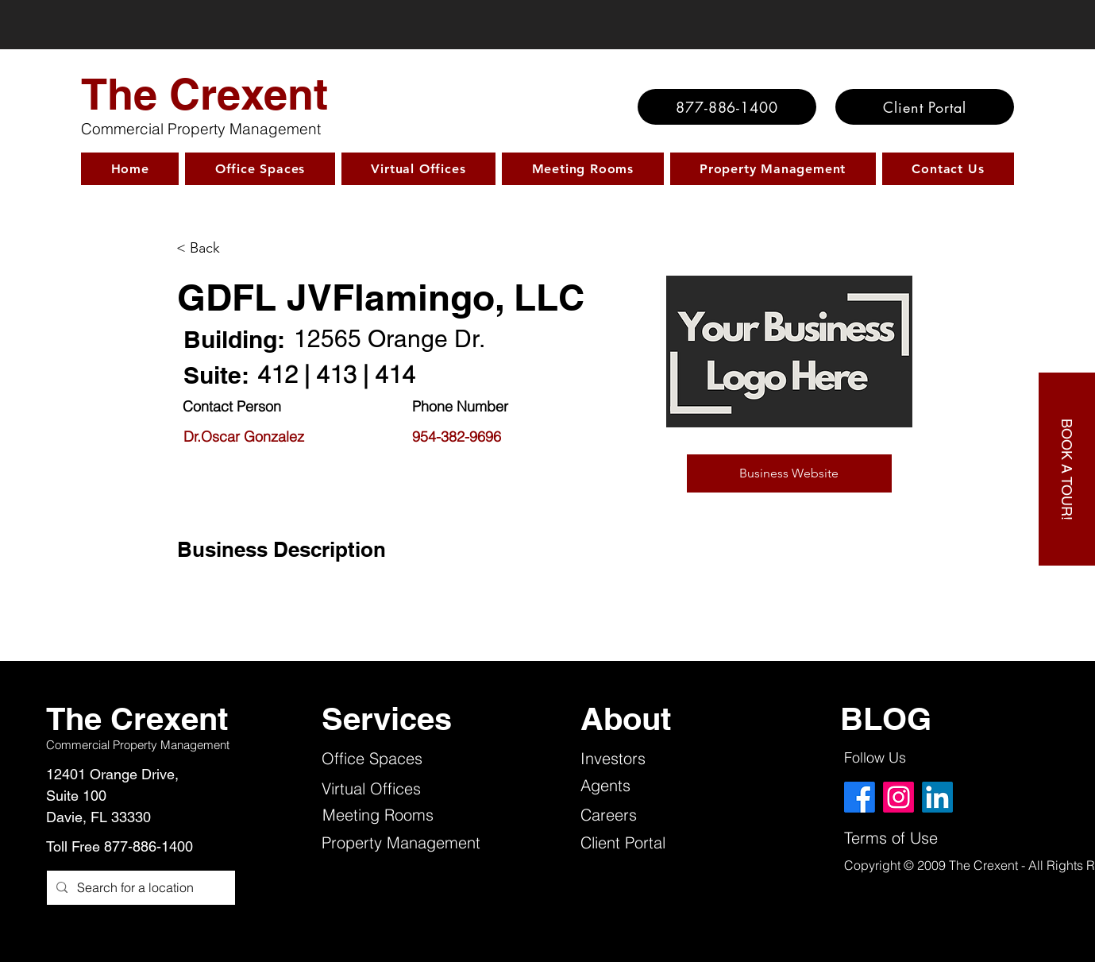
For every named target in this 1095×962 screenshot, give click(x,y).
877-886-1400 (148, 846)
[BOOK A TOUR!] (1067, 469)
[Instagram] (898, 797)
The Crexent (204, 93)
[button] (789, 473)
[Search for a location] (139, 888)
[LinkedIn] (937, 797)
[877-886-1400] (727, 107)
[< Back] (243, 248)
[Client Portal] (924, 107)
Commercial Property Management (201, 128)
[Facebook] (859, 797)
